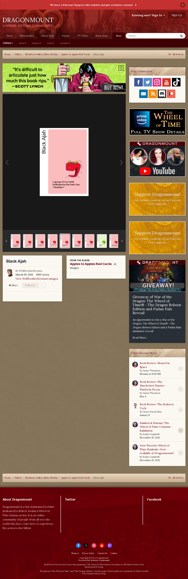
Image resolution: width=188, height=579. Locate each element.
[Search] (143, 35)
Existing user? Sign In (148, 15)
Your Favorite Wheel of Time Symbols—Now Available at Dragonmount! (157, 449)
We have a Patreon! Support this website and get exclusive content (91, 4)
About (22, 43)
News (9, 35)
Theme (75, 553)
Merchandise (26, 35)
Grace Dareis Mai (152, 411)
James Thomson (151, 370)
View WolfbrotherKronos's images (37, 278)
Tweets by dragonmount (80, 505)
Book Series (102, 35)
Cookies (113, 553)
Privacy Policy (88, 553)
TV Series (82, 35)
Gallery (8, 43)
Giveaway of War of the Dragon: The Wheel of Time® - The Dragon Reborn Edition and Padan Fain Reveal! (157, 305)
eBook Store (47, 35)
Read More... (140, 337)
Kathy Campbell (151, 434)
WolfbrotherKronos (30, 270)
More (118, 35)
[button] (6, 241)
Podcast (36, 43)
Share (13, 285)
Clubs (50, 43)
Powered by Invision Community (94, 560)
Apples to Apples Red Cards (91, 264)
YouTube (65, 43)
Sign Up (177, 15)
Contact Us (102, 553)
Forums (66, 35)
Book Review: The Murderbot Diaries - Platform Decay (153, 385)
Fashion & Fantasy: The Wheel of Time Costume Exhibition (155, 426)
